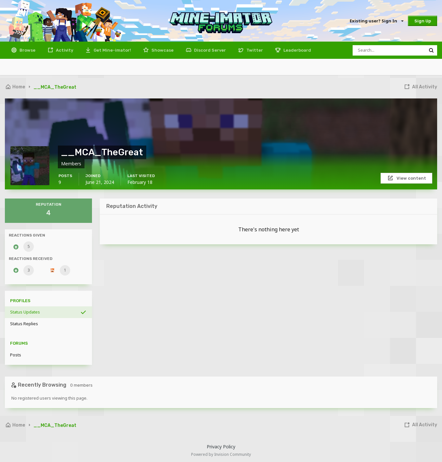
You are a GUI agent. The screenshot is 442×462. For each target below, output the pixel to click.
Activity (64, 50)
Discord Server (209, 50)
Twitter (254, 50)
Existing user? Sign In (376, 21)
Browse (27, 50)
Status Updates (25, 312)
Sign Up (422, 21)
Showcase (162, 50)
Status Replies (24, 324)
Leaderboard (296, 50)
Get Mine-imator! (112, 50)
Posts (15, 355)
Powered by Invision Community (221, 454)
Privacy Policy (221, 446)
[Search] (389, 50)
